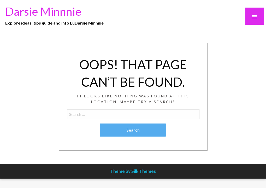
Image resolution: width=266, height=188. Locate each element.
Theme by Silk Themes (133, 171)
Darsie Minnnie (43, 11)
